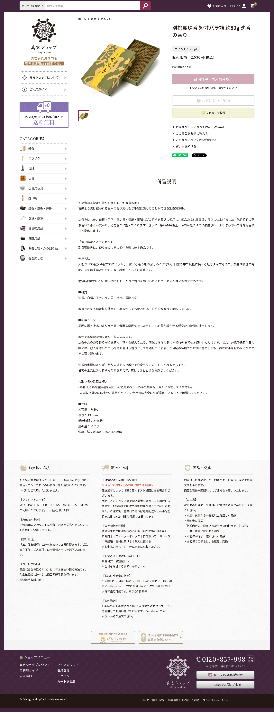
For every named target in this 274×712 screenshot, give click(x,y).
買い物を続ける (186, 146)
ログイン (238, 6)
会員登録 (63, 670)
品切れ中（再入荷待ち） (213, 79)
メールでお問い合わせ (225, 675)
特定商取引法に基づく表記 (180, 700)
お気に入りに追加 (213, 100)
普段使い (106, 19)
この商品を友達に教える (192, 133)
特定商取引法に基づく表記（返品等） (201, 127)
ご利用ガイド (33, 89)
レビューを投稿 (213, 113)
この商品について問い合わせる (196, 140)
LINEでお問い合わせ (225, 684)
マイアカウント (68, 665)
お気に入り (216, 6)
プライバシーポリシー (212, 700)
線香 (93, 19)
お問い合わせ (217, 88)
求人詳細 (26, 676)
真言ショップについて (39, 77)
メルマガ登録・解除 (149, 700)
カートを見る (66, 681)
